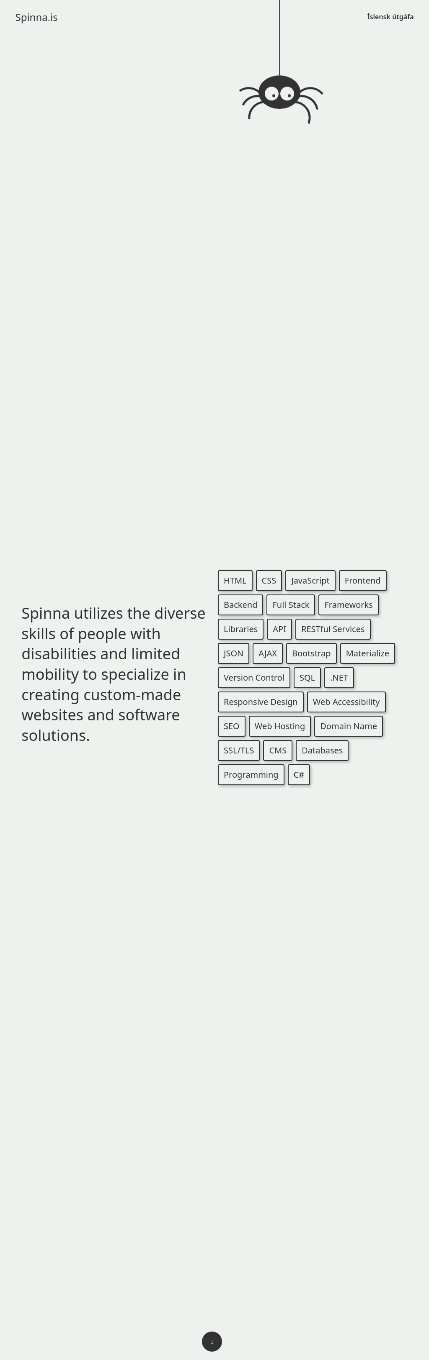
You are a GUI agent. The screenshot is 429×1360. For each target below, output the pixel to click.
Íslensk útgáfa (390, 16)
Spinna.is (36, 17)
